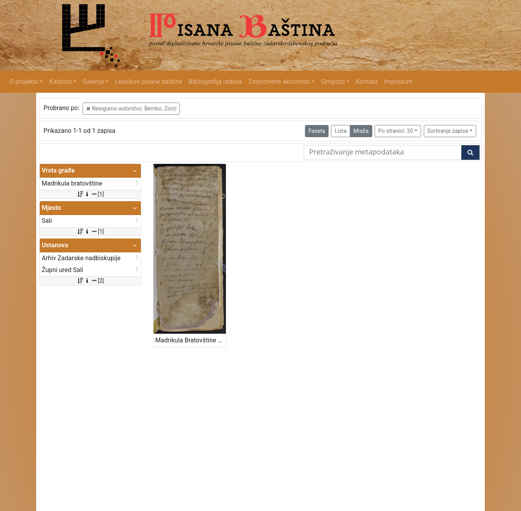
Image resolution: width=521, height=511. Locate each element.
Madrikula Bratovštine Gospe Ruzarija (190, 340)
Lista (340, 131)
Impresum (398, 81)
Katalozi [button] (60, 81)
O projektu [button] (23, 81)
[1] (90, 194)
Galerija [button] (93, 81)
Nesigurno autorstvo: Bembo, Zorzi (131, 108)
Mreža (361, 131)
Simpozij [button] (333, 81)
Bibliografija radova (215, 81)
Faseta (317, 131)
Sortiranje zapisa (447, 131)
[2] (90, 281)
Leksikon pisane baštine (148, 81)
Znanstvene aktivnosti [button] (279, 81)
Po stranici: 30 (395, 131)
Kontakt (366, 81)
